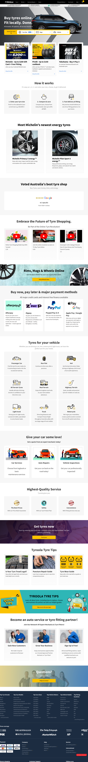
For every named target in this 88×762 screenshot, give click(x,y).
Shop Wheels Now (44, 279)
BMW (48, 697)
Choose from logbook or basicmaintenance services (16, 471)
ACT (75, 715)
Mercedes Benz (50, 703)
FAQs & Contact (44, 680)
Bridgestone (3, 703)
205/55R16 (35, 697)
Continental (2, 711)
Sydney (75, 699)
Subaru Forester (63, 715)
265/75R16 (35, 711)
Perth (75, 705)
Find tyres (44, 537)
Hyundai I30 (63, 703)
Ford (48, 699)
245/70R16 (35, 703)
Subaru (48, 709)
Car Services (16, 463)
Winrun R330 (16, 697)
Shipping (46, 748)
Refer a (25, 754)
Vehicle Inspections (71, 463)
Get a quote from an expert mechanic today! (44, 442)
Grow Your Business (44, 645)
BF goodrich (2, 709)
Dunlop (1, 713)
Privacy (25, 752)
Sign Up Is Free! (71, 645)
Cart (83, 1)
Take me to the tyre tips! (44, 607)
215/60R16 (35, 699)
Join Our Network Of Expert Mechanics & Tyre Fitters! (44, 624)
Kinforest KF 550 (17, 699)
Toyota (48, 701)
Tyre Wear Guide (67, 571)
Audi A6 (62, 705)
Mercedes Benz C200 (65, 707)
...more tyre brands (4, 717)
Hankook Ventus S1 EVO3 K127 (20, 709)
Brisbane (76, 703)
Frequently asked (50, 746)
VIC (74, 711)
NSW (75, 709)
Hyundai (49, 707)
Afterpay (9, 313)
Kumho (1, 701)
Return (45, 750)
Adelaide (76, 707)
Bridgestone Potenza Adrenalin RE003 (22, 703)
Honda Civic (63, 699)
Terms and (27, 750)
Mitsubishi (49, 705)
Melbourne (76, 701)
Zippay (29, 313)
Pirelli (1, 699)
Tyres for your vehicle (44, 342)
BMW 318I (62, 709)
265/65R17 (35, 705)
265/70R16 (35, 707)
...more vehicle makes (52, 717)
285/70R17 (35, 713)
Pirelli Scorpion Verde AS (19, 701)
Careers (23, 746)
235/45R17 (35, 701)
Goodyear (2, 715)
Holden (48, 713)
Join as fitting (71, 744)
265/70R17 (35, 709)
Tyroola (25, 748)
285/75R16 (35, 715)
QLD (75, 713)
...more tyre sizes (37, 717)
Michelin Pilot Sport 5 (18, 705)
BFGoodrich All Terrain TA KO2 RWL (21, 707)
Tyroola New (71, 752)
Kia (47, 715)
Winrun (1, 697)
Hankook (2, 707)
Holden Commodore (65, 701)
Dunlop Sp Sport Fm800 (19, 715)
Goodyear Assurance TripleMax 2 (21, 713)
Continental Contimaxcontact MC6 (21, 711)
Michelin (2, 705)
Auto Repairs (43, 463)
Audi (48, 711)
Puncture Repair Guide (42, 571)
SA (74, 717)
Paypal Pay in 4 (52, 313)
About (24, 744)
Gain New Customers (17, 645)
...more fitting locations (79, 719)
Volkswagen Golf (64, 711)
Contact (47, 744)
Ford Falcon (63, 697)
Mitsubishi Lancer (64, 713)
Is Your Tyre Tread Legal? (16, 571)
